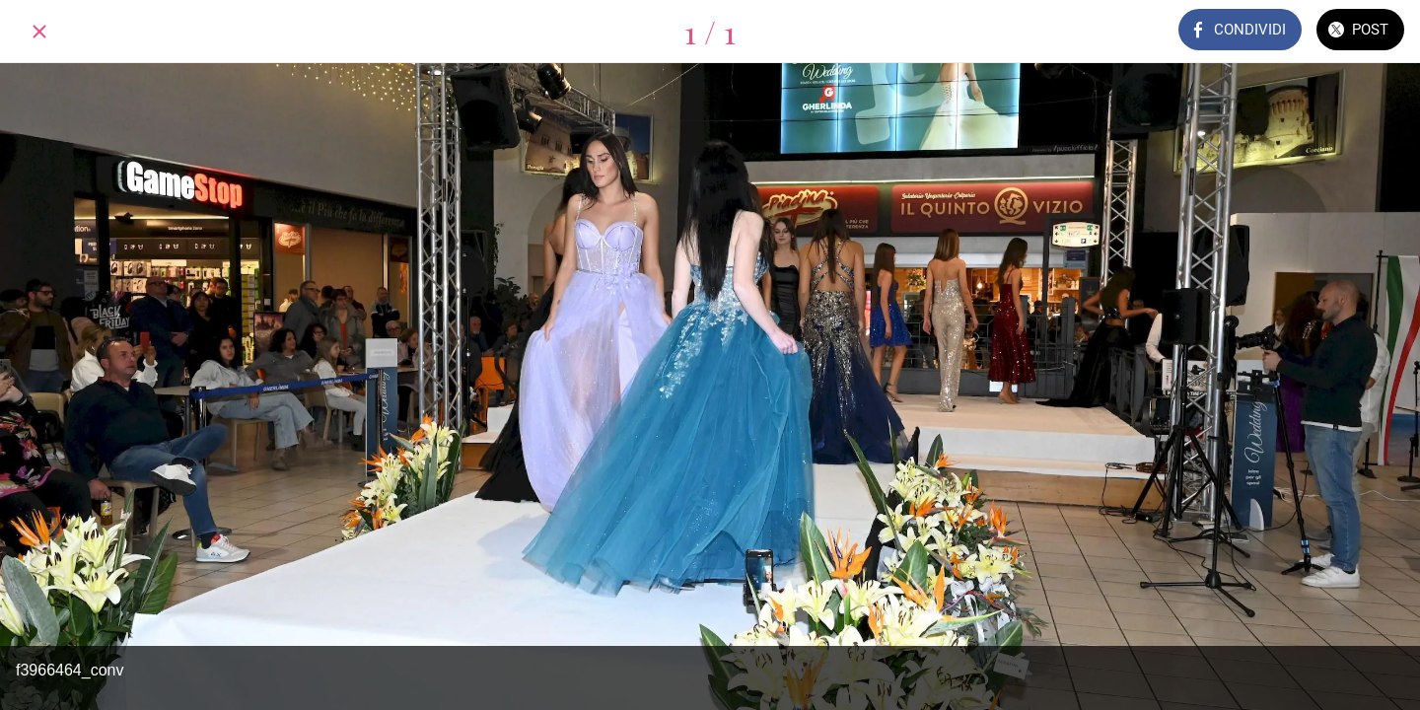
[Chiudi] (39, 31)
